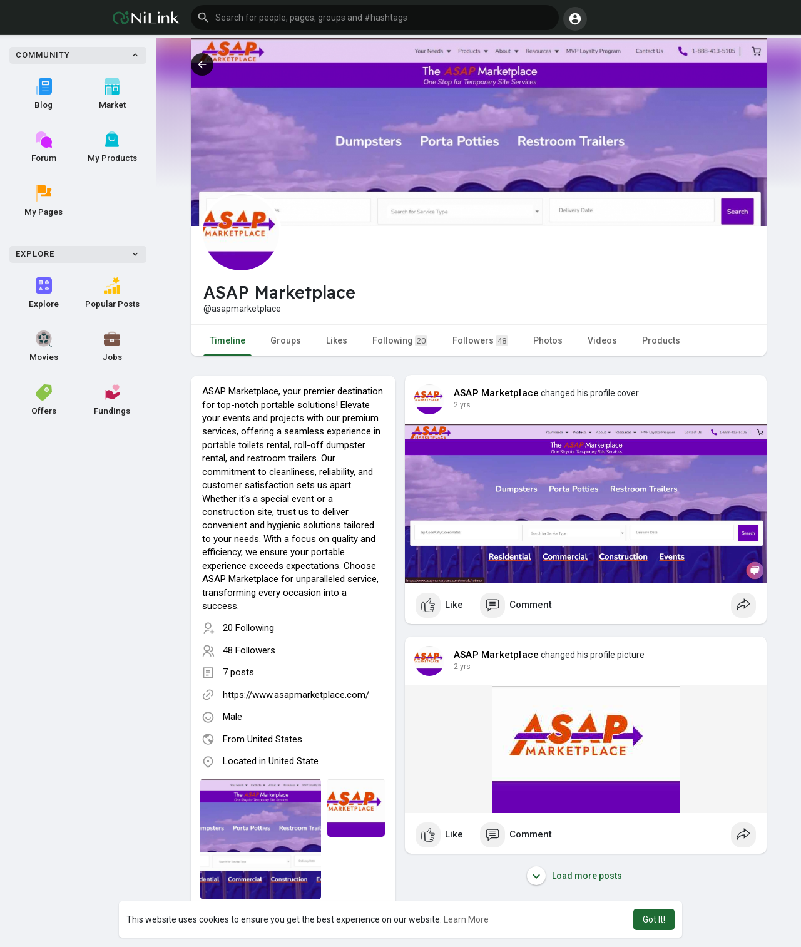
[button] (375, 17)
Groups (285, 340)
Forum (43, 147)
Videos (602, 340)
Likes (336, 340)
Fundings (112, 400)
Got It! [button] (654, 919)
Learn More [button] (466, 919)
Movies (43, 346)
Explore (44, 293)
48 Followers (249, 650)
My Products (112, 147)
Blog (43, 94)
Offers (43, 400)
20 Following (248, 627)
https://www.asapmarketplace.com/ (296, 694)
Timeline (227, 340)
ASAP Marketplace (496, 393)
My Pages (43, 201)
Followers (480, 340)
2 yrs (462, 405)
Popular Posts (112, 293)
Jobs (112, 346)
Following (399, 340)
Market (112, 94)
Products (661, 340)
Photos (548, 340)
